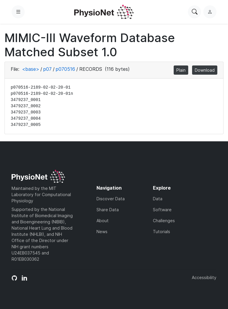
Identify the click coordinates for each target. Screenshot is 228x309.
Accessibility (204, 277)
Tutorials (161, 231)
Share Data (107, 209)
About (102, 220)
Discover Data (110, 198)
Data (157, 198)
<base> (30, 69)
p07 (47, 69)
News (101, 231)
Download (205, 70)
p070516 (65, 69)
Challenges (164, 220)
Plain (181, 70)
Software (162, 209)
